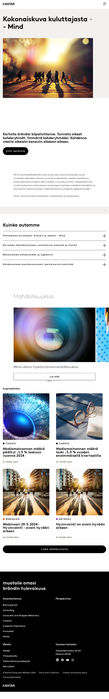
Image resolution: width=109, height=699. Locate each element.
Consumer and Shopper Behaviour (21, 616)
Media (6, 637)
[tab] (54, 236)
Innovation (8, 631)
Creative (7, 621)
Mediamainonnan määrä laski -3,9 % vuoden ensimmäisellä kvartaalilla (78, 452)
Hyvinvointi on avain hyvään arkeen (80, 526)
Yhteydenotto (10, 656)
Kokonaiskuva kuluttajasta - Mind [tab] (45, 23)
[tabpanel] (28, 621)
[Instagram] (72, 660)
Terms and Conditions (49, 673)
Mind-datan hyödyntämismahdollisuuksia (46, 377)
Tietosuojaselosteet (12, 677)
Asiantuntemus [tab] (12, 599)
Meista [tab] (7, 644)
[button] (49, 381)
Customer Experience (14, 626)
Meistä (6, 651)
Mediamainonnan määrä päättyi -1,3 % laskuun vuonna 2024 (24, 452)
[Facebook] (62, 660)
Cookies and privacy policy (75, 673)
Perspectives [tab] (63, 599)
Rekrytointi (8, 667)
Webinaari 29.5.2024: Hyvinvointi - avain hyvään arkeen (26, 528)
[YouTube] (57, 660)
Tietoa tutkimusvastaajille (16, 661)
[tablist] (49, 23)
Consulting (8, 610)
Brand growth (10, 605)
